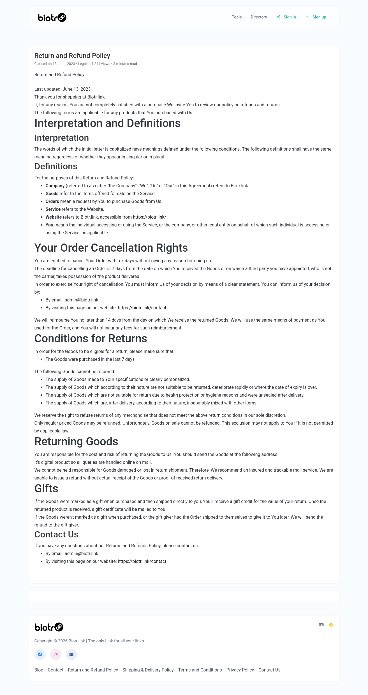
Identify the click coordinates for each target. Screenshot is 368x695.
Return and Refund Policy (93, 670)
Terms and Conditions (200, 670)
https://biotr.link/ (149, 217)
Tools (237, 17)
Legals (83, 64)
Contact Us (269, 670)
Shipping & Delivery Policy (148, 670)
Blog (38, 670)
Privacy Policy (240, 670)
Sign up (315, 17)
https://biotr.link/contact (142, 307)
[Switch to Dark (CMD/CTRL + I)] (331, 625)
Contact (55, 670)
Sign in (286, 17)
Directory (259, 17)
